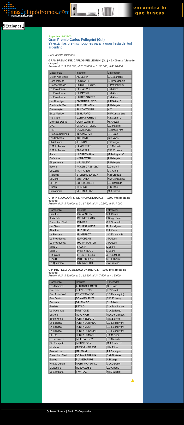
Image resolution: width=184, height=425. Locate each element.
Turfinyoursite (83, 411)
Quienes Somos (56, 411)
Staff (70, 411)
